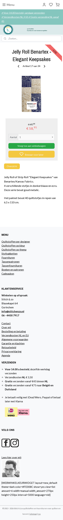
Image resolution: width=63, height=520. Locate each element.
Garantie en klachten (13, 343)
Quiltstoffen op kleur (13, 245)
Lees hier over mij (11, 457)
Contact (6, 323)
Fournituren (8, 257)
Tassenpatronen (10, 261)
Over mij (6, 327)
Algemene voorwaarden (15, 339)
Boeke (5, 269)
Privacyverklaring (12, 351)
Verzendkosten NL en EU (15, 335)
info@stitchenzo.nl (13, 311)
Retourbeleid (9, 347)
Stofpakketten (9, 253)
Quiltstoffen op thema (14, 249)
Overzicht (12, 166)
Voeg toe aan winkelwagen (31, 146)
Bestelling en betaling (14, 331)
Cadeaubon (8, 273)
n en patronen (16, 269)
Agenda (6, 355)
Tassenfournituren (12, 265)
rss (39, 514)
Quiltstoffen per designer (16, 241)
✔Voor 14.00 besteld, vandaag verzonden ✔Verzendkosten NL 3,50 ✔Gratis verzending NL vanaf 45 (30, 17)
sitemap (33, 514)
